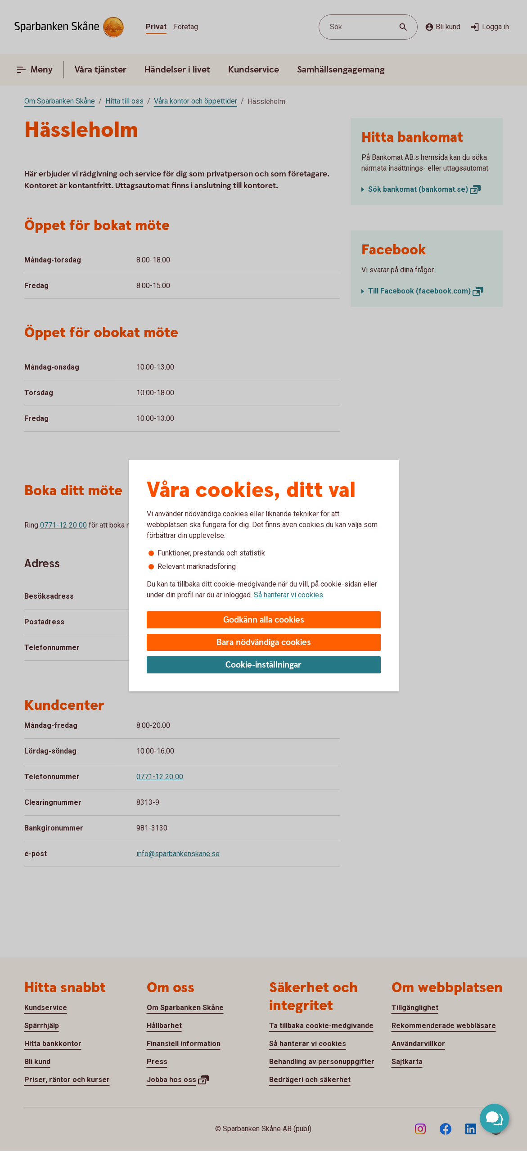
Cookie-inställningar (263, 665)
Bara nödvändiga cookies (263, 642)
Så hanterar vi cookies (288, 595)
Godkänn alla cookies (263, 620)
